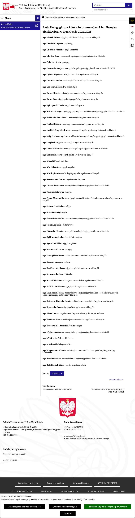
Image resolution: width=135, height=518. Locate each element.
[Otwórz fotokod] (132, 45)
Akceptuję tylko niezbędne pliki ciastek (108, 506)
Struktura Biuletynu (81, 483)
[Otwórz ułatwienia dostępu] (132, 20)
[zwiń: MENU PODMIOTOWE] (38, 23)
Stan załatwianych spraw (28, 483)
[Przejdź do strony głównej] (39, 7)
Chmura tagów (119, 491)
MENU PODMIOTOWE (54, 17)
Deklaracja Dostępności (70, 491)
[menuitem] (20, 31)
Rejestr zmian (46, 491)
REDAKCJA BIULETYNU (107, 483)
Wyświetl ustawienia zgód (65, 506)
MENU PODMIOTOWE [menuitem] (11, 23)
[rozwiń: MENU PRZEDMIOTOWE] (38, 74)
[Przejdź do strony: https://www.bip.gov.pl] (132, 27)
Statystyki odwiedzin (96, 491)
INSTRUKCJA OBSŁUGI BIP (21, 491)
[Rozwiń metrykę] (57, 373)
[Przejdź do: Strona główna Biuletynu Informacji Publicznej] (43, 17)
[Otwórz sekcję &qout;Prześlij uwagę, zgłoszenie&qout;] (132, 39)
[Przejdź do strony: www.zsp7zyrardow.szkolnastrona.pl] (132, 33)
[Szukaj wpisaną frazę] (128, 5)
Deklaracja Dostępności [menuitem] (11, 79)
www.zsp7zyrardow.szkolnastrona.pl (94, 438)
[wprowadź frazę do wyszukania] (108, 5)
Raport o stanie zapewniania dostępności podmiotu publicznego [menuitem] (17, 86)
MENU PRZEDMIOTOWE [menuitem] (12, 73)
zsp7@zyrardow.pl (77, 436)
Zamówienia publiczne (56, 483)
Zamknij (67, 513)
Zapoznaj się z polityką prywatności (24, 506)
